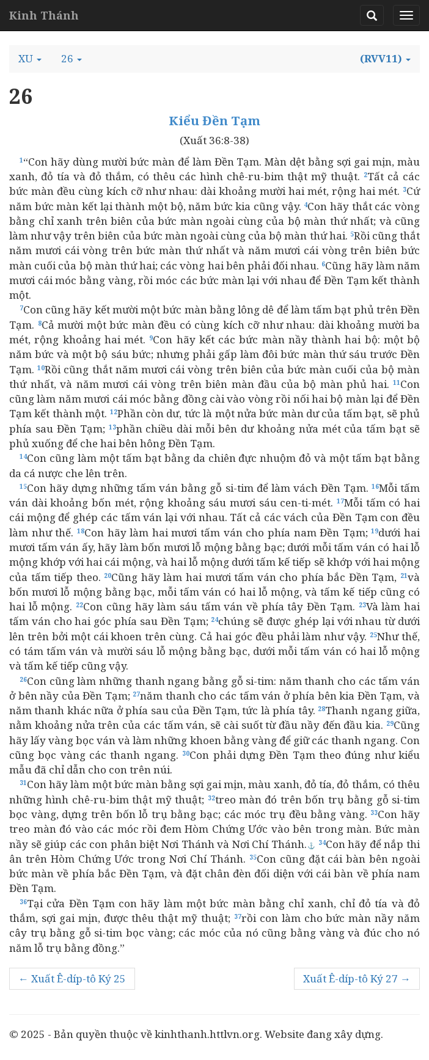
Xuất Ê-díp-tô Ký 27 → (357, 978)
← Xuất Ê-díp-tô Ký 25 (72, 978)
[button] (30, 58)
